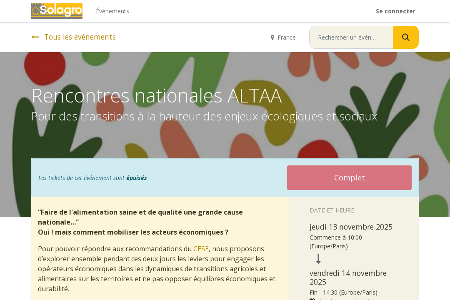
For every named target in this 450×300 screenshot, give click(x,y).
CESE (201, 248)
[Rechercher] (406, 37)
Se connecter (395, 11)
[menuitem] (112, 11)
